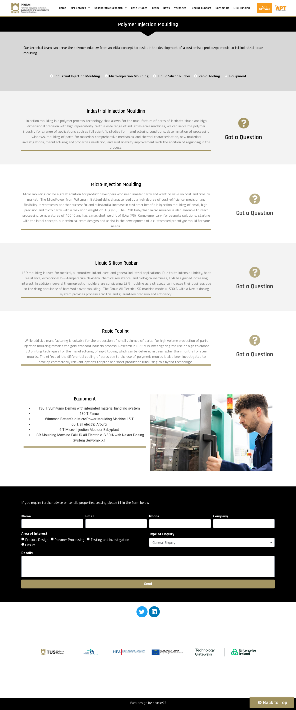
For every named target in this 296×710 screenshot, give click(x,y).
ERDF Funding (242, 8)
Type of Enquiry (161, 533)
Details (27, 552)
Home (62, 8)
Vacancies (180, 8)
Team (155, 8)
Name (26, 516)
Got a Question (252, 137)
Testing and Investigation (109, 539)
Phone (154, 516)
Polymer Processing (69, 539)
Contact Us (222, 8)
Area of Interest (34, 533)
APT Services (80, 8)
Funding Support (201, 8)
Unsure (30, 545)
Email (89, 516)
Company (220, 516)
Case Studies (139, 8)
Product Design (36, 539)
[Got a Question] (252, 123)
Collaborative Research (110, 8)
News (166, 8)
